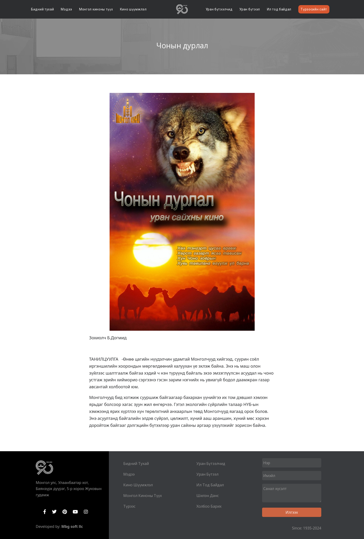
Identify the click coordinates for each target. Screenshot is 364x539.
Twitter (54, 512)
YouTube (75, 512)
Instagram (86, 512)
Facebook (44, 512)
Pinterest (64, 512)
